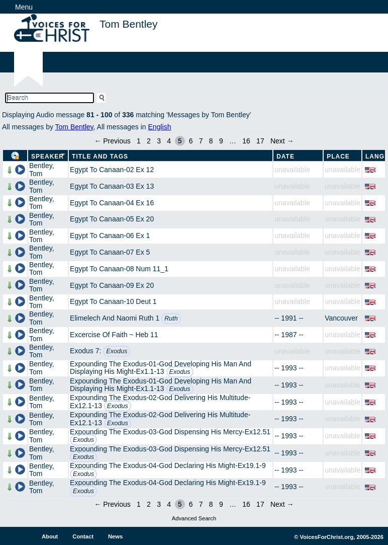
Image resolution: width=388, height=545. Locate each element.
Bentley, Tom (41, 169)
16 (246, 141)
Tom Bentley (74, 127)
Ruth (171, 318)
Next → (282, 141)
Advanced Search (194, 518)
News (115, 536)
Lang (374, 156)
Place (338, 156)
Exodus (116, 351)
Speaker (47, 156)
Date (285, 156)
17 (260, 141)
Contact (82, 536)
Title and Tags (100, 156)
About (50, 536)
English (159, 127)
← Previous (112, 141)
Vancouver (341, 318)
